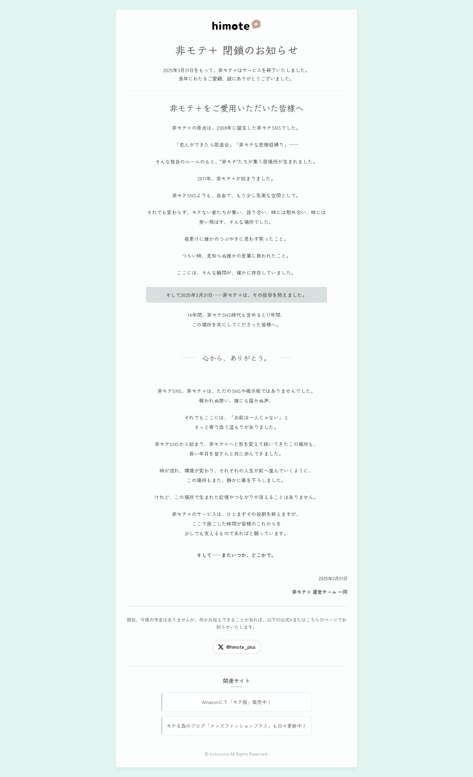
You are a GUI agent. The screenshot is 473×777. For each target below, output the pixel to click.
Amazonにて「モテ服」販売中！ (236, 701)
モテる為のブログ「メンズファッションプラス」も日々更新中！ (236, 725)
